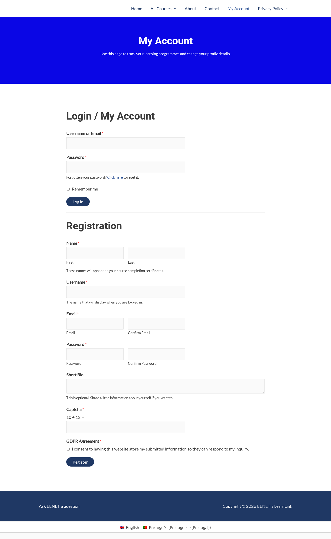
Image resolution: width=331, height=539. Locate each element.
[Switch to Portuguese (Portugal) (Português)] (177, 527)
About (190, 8)
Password (76, 157)
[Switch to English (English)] (129, 527)
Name (73, 243)
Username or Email (84, 133)
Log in (78, 201)
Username (77, 281)
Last (131, 262)
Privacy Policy (270, 8)
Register (80, 461)
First (69, 262)
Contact (212, 8)
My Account (239, 8)
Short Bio (74, 374)
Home (136, 8)
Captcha (75, 409)
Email (72, 313)
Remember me (85, 188)
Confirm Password (142, 363)
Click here (115, 177)
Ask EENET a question (59, 506)
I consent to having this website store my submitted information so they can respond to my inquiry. (160, 448)
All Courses (161, 8)
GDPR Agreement (84, 441)
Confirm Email (139, 333)
